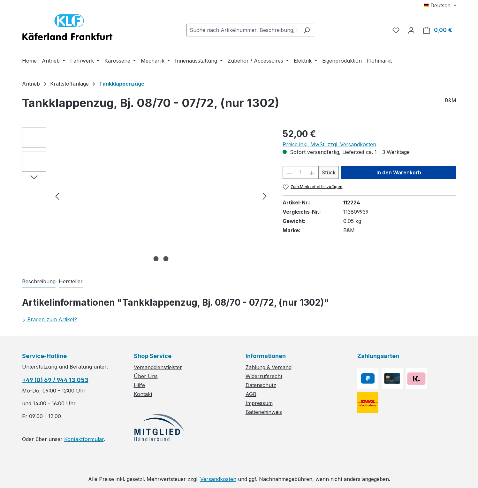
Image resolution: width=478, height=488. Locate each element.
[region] (146, 195)
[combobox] (243, 30)
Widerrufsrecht (264, 376)
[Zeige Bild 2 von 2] (165, 258)
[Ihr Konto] (411, 30)
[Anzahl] (301, 172)
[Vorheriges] (57, 196)
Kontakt (143, 394)
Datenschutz (261, 385)
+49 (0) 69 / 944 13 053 (55, 380)
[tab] (39, 281)
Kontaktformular (84, 439)
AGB (251, 394)
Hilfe (139, 385)
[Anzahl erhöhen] (312, 172)
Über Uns (146, 376)
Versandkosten (218, 479)
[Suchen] (306, 30)
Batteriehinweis (264, 412)
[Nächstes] (264, 196)
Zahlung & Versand (269, 367)
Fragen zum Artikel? (49, 319)
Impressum (259, 403)
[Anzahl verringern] (289, 172)
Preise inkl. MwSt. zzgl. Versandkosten (329, 144)
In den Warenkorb (398, 172)
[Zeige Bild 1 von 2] (155, 258)
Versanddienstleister (158, 367)
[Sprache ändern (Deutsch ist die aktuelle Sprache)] (440, 5)
